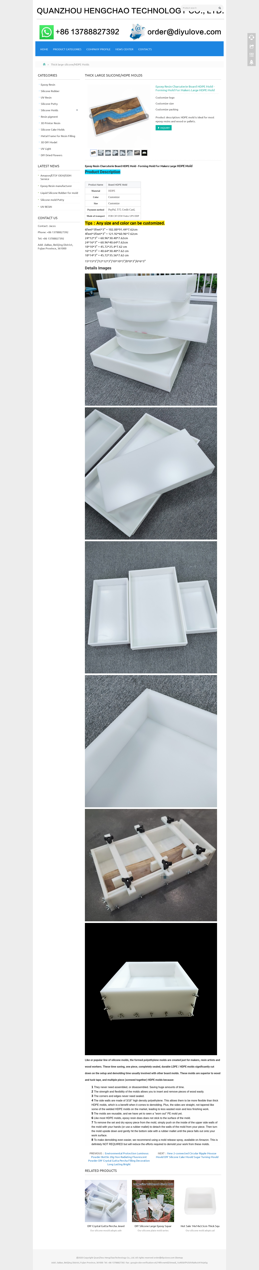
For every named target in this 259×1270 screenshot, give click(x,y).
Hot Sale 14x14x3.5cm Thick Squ (200, 1226)
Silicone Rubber (50, 91)
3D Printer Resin (50, 123)
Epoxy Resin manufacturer (56, 185)
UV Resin (46, 97)
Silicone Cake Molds (53, 129)
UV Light (46, 148)
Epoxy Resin (48, 84)
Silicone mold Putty (52, 199)
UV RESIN (46, 206)
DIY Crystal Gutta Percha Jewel (106, 1226)
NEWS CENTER (124, 49)
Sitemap (179, 1257)
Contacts (145, 49)
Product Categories (67, 49)
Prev (91, 116)
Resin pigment (49, 116)
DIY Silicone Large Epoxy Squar (153, 1226)
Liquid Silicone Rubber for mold (59, 192)
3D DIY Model (49, 142)
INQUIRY (164, 127)
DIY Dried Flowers (51, 155)
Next (146, 116)
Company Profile (98, 49)
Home (44, 49)
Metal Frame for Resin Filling (58, 135)
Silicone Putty (49, 103)
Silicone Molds (49, 110)
